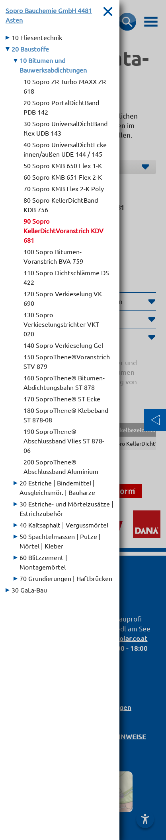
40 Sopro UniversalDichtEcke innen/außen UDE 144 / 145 (65, 149)
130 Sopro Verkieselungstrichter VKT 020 (61, 324)
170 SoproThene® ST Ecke (61, 399)
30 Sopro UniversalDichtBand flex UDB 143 (65, 128)
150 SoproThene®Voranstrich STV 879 (66, 361)
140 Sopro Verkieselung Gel (63, 345)
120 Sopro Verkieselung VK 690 (62, 298)
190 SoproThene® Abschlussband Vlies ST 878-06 (63, 440)
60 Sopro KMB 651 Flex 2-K (62, 177)
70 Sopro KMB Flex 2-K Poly (63, 188)
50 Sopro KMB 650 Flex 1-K (62, 165)
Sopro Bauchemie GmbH (49, 15)
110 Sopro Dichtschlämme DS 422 (66, 277)
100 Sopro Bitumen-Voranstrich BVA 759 (53, 256)
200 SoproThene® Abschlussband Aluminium (60, 466)
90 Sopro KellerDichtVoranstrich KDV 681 (63, 230)
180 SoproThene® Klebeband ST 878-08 (65, 415)
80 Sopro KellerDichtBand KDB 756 (60, 204)
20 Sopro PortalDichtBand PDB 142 (61, 107)
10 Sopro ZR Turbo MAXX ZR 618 (64, 86)
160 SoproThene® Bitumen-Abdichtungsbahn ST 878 (64, 382)
